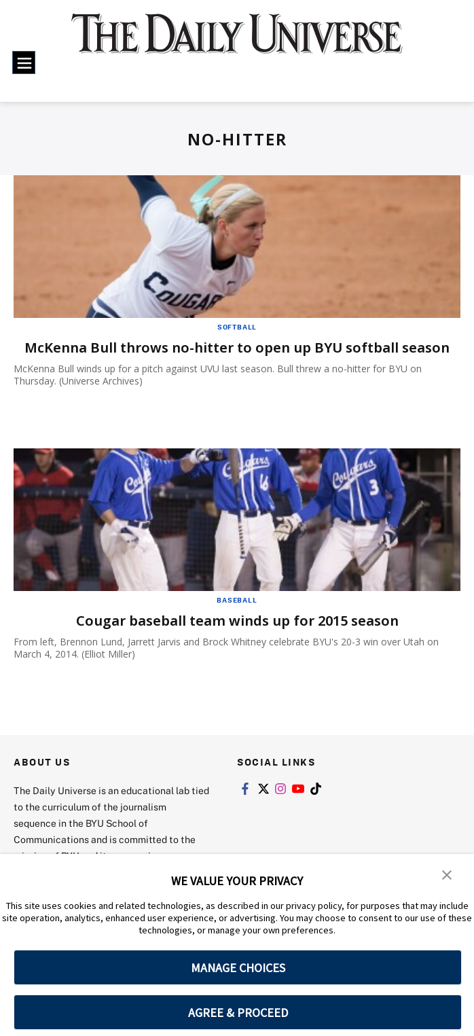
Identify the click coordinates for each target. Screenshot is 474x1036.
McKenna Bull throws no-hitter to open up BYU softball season (237, 347)
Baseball (237, 600)
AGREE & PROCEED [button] (238, 1012)
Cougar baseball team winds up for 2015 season (237, 620)
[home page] (237, 42)
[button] (447, 873)
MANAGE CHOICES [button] (238, 968)
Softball (237, 327)
